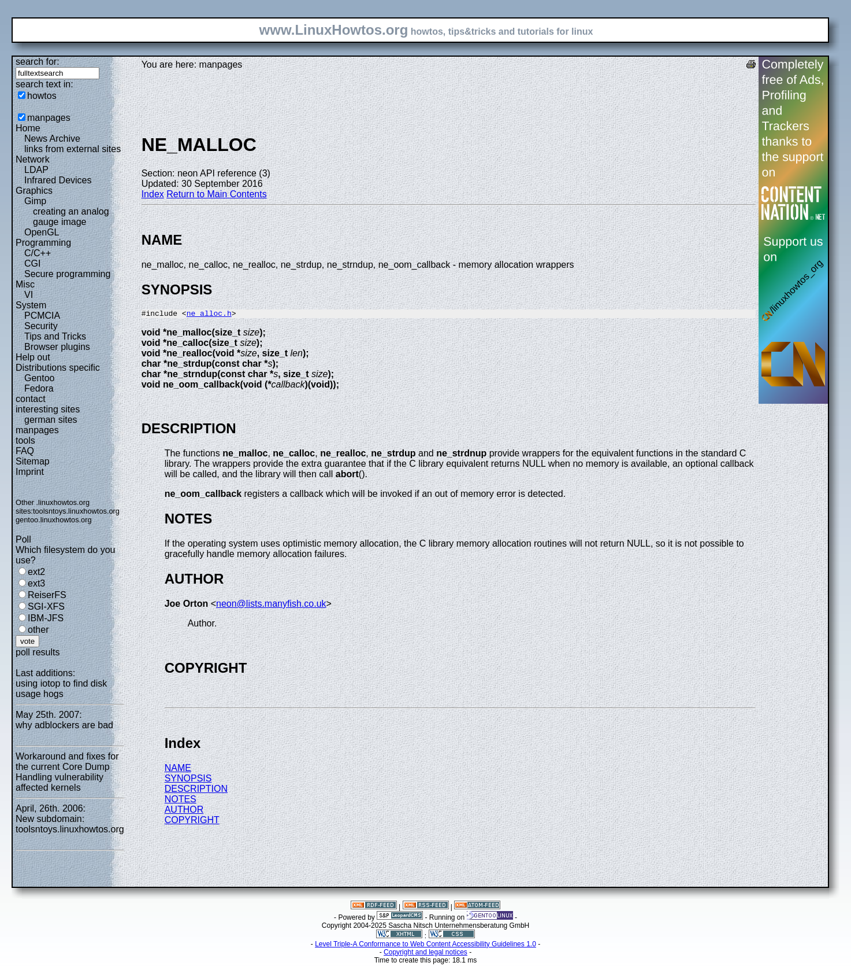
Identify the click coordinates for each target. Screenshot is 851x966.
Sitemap (33, 461)
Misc (25, 284)
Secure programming (67, 274)
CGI (32, 263)
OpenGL (41, 232)
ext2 (36, 572)
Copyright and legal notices (425, 954)
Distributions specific (58, 368)
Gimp (35, 201)
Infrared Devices (58, 180)
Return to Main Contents (216, 194)
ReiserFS (47, 595)
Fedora (39, 388)
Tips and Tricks (55, 336)
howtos (42, 96)
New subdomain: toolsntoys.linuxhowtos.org (70, 824)
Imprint (30, 472)
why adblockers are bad (64, 725)
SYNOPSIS (188, 780)
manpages (48, 118)
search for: (38, 62)
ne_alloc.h (209, 314)
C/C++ (37, 253)
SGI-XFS (46, 606)
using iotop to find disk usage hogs (61, 689)
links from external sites (72, 149)
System (31, 305)
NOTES (180, 801)
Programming (43, 243)
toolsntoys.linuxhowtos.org (76, 511)
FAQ (25, 451)
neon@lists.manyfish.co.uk (271, 605)
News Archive (52, 138)
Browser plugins (57, 347)
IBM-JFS (46, 618)
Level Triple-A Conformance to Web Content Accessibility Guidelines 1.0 (425, 946)
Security (41, 326)
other (38, 630)
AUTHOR (184, 811)
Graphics (34, 191)
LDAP (36, 170)
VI (28, 295)
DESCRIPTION (196, 790)
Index (153, 194)
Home (28, 128)
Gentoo (39, 378)
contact (31, 399)
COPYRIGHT (192, 822)
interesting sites (48, 409)
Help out (33, 357)
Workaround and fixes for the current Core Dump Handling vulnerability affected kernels (67, 771)
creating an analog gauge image (71, 217)
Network (33, 159)
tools (25, 440)
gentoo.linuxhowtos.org (54, 519)
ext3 (36, 583)
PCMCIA (42, 315)
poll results (38, 652)
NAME (178, 770)
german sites (50, 420)
